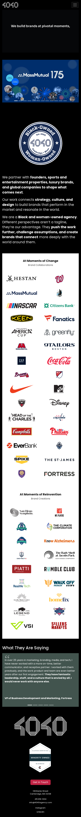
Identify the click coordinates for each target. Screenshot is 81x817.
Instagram (40, 808)
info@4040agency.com (40, 803)
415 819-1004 (40, 799)
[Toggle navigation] (75, 5)
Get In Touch (40, 782)
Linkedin (40, 812)
